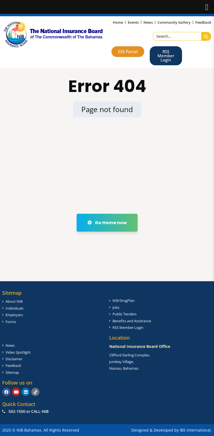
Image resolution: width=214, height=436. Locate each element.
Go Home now (107, 223)
